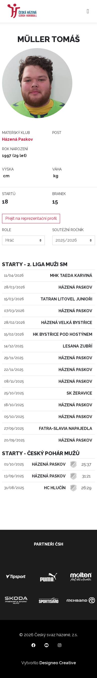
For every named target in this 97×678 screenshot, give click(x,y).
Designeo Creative (57, 662)
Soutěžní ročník (68, 230)
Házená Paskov (17, 139)
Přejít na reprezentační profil (31, 218)
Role (6, 230)
